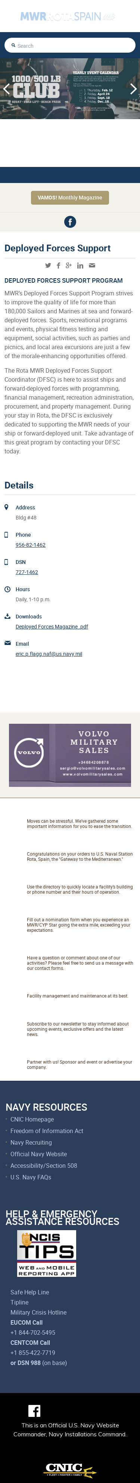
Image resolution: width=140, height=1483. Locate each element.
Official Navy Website (38, 1154)
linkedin (80, 266)
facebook (70, 222)
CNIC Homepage (32, 1119)
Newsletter (48, 1015)
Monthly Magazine (70, 197)
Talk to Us (46, 949)
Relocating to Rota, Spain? (79, 812)
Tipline (19, 1302)
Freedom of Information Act (46, 1131)
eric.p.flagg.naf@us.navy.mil (49, 653)
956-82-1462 (31, 544)
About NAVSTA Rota (67, 845)
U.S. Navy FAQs (30, 1177)
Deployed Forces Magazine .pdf (52, 626)
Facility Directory (60, 878)
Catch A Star (52, 911)
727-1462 (27, 571)
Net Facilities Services (71, 987)
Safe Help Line (29, 1292)
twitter (48, 265)
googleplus (69, 265)
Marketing (47, 1053)
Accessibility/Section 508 (43, 1165)
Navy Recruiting (31, 1142)
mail (92, 265)
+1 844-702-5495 (32, 1332)
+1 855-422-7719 (32, 1353)
